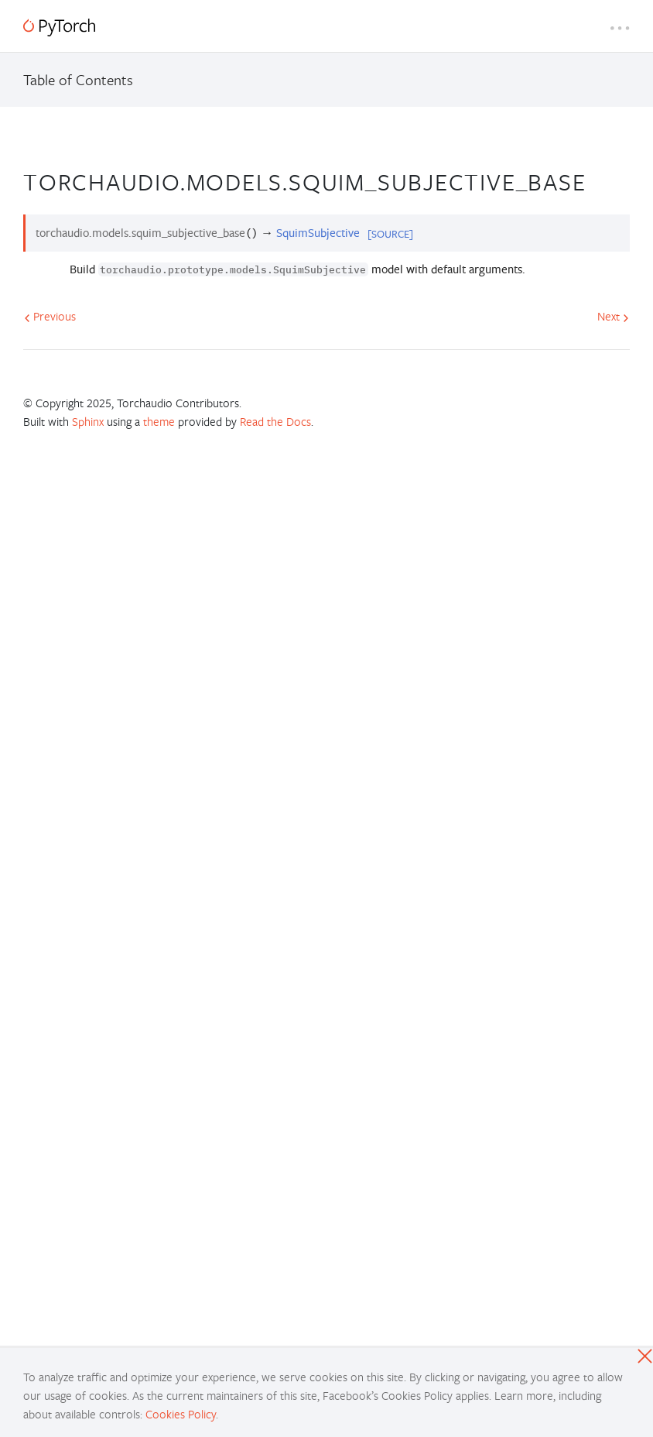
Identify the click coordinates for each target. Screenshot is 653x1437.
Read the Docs (275, 421)
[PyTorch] (59, 27)
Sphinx (88, 421)
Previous (50, 316)
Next (613, 316)
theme (159, 421)
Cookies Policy (180, 1414)
